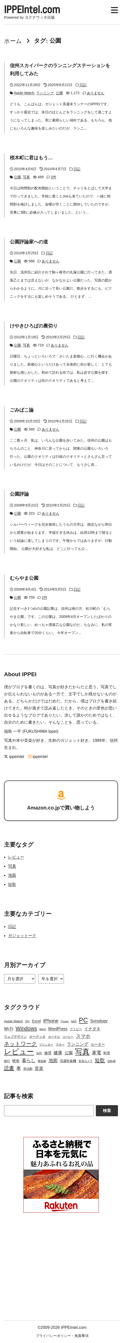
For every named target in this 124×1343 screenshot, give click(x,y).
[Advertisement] (61, 1269)
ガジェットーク (22, 935)
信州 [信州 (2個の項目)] (39, 1053)
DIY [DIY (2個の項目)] (27, 1021)
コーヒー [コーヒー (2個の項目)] (67, 1036)
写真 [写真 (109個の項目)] (82, 1051)
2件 (53, 177)
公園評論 (19, 494)
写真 (26, 177)
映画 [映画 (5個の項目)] (15, 1061)
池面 (12, 875)
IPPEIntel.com (32, 9)
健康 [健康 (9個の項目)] (58, 1052)
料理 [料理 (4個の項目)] (106, 1053)
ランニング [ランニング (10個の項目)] (77, 1044)
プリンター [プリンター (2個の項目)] (46, 1044)
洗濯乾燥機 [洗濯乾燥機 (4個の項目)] (68, 1061)
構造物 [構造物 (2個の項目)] (42, 1060)
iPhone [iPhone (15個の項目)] (50, 1020)
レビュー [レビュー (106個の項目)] (19, 1051)
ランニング (45, 93)
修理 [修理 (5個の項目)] (47, 1053)
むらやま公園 (24, 578)
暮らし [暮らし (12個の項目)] (28, 1060)
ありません (95, 93)
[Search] (49, 1111)
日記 (83, 85)
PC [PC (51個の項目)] (83, 1020)
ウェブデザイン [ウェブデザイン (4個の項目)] (15, 1036)
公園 (59, 93)
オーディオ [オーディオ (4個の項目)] (37, 1036)
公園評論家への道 (29, 242)
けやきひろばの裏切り (34, 326)
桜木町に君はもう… (31, 158)
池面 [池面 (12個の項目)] (53, 1060)
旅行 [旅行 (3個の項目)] (7, 1061)
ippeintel (14, 756)
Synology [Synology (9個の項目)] (99, 1021)
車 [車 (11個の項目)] (18, 1068)
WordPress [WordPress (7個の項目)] (57, 1029)
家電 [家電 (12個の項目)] (96, 1052)
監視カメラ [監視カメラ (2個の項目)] (86, 1060)
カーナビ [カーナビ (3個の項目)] (54, 1036)
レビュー (16, 857)
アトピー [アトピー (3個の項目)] (76, 1029)
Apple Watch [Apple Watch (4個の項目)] (13, 1021)
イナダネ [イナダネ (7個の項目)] (92, 1029)
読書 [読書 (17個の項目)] (9, 1068)
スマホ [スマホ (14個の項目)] (83, 1036)
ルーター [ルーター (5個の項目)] (98, 1044)
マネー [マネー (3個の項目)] (60, 1044)
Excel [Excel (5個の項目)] (36, 1021)
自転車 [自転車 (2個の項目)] (111, 1060)
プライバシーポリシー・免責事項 (62, 1336)
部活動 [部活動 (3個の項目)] (27, 1069)
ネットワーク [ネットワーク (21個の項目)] (20, 1044)
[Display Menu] (114, 9)
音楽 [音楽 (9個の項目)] (39, 1068)
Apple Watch (24, 93)
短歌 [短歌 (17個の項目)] (100, 1060)
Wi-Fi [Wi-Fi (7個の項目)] (8, 1029)
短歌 (12, 884)
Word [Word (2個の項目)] (42, 1029)
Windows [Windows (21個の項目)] (26, 1028)
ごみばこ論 (22, 410)
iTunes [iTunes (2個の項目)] (65, 1021)
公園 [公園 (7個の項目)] (69, 1053)
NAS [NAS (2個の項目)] (73, 1021)
